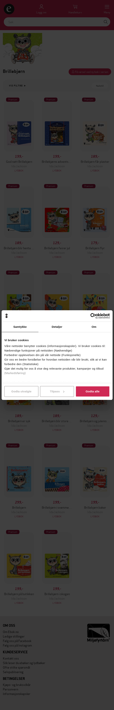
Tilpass (57, 391)
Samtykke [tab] (20, 326)
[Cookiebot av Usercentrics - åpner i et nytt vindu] (93, 316)
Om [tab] (94, 326)
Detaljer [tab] (57, 326)
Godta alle (93, 391)
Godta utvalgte (21, 391)
